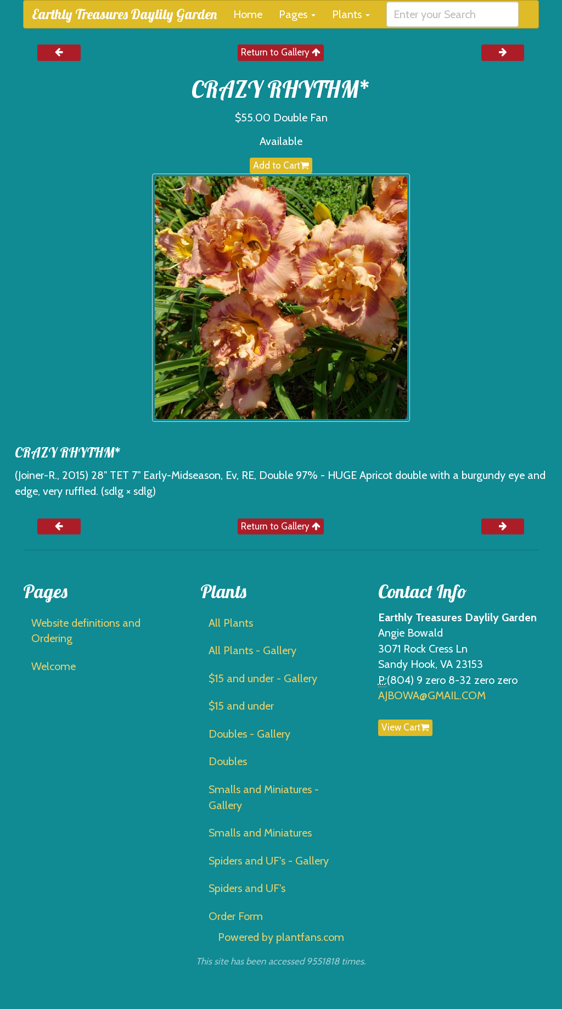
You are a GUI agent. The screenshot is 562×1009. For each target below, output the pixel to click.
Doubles (228, 761)
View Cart (405, 727)
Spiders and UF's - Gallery (269, 860)
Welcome (53, 666)
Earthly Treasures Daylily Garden (124, 14)
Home (247, 14)
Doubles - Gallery (249, 733)
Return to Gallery (281, 52)
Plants (351, 14)
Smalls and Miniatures (260, 832)
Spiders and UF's (247, 888)
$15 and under (241, 705)
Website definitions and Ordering (85, 630)
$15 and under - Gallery (263, 678)
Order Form (236, 916)
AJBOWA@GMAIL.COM (432, 695)
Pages (297, 14)
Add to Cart (281, 165)
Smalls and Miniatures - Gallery (264, 797)
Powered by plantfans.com (281, 937)
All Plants (231, 622)
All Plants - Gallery (252, 650)
